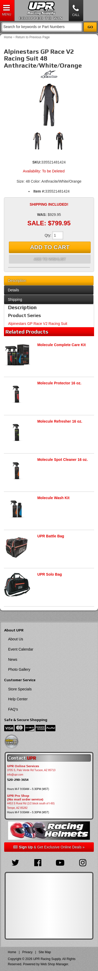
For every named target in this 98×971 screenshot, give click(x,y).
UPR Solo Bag (49, 574)
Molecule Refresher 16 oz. (59, 421)
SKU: (36, 162)
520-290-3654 (17, 780)
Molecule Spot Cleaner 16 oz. (62, 459)
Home (8, 37)
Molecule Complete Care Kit (61, 345)
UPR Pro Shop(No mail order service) (25, 797)
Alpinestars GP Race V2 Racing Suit (37, 323)
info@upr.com (15, 774)
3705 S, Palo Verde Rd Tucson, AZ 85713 (31, 770)
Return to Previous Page (32, 37)
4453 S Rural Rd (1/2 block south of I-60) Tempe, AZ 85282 (31, 805)
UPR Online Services (23, 766)
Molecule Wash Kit (53, 498)
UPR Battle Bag (50, 536)
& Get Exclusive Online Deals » (48, 847)
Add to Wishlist (50, 259)
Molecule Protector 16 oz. (59, 383)
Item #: (39, 191)
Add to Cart (50, 247)
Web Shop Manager (54, 964)
